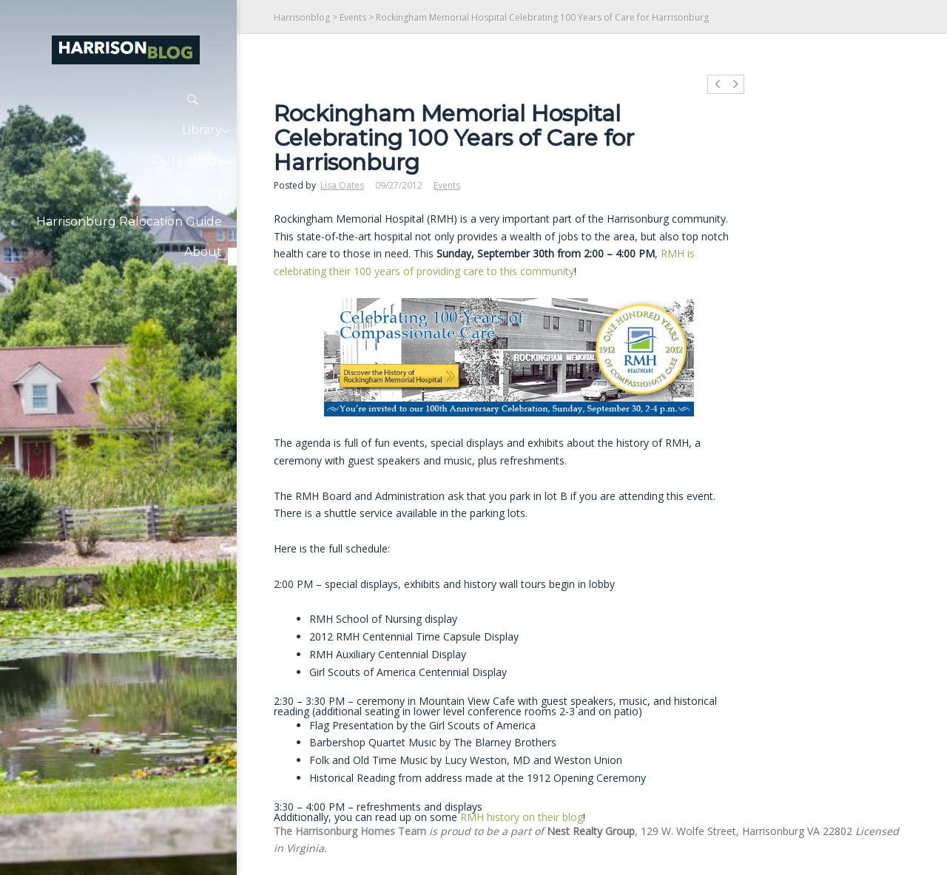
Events (353, 17)
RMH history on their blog (521, 817)
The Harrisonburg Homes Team (350, 831)
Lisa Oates (342, 185)
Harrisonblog (302, 17)
